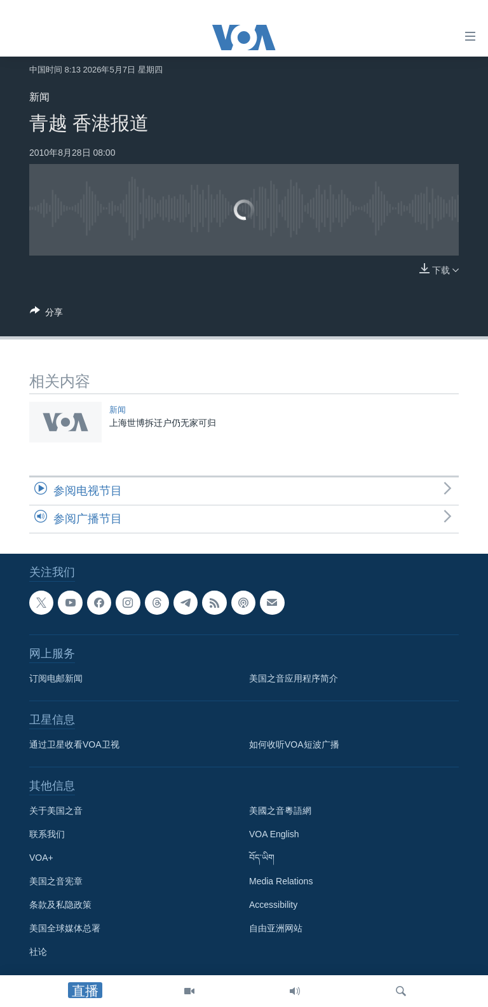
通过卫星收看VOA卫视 (74, 744)
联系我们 (47, 834)
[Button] (46, 314)
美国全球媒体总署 (64, 928)
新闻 (39, 97)
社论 (38, 952)
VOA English (274, 834)
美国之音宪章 (56, 881)
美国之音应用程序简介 (293, 678)
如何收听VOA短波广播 (294, 744)
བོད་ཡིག (261, 858)
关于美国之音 (56, 810)
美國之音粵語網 (280, 810)
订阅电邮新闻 (56, 678)
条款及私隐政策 (60, 905)
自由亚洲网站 (275, 928)
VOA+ (41, 858)
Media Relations (281, 881)
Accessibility (273, 905)
